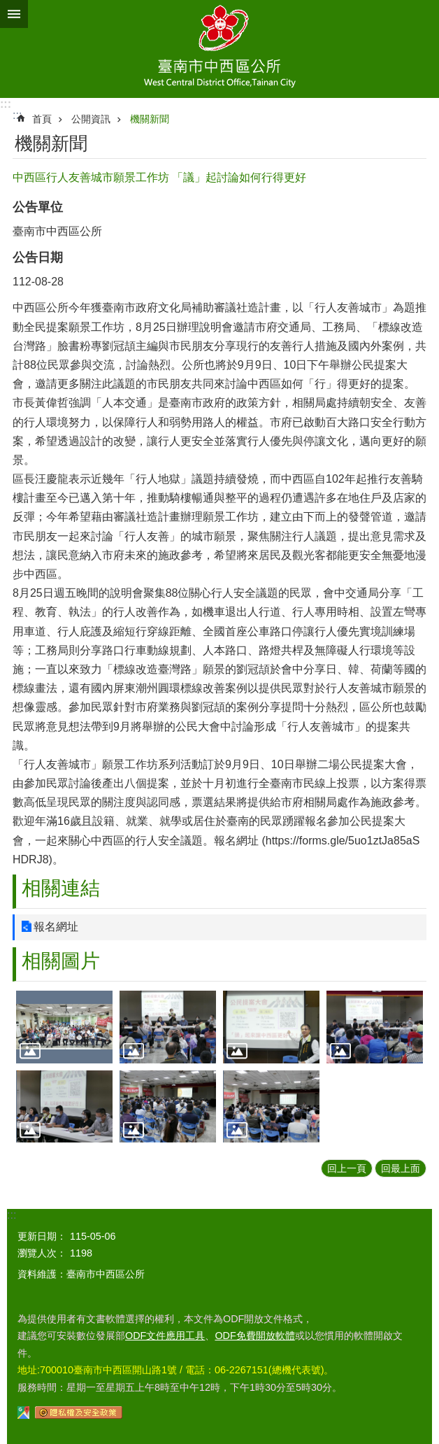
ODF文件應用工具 (165, 1335)
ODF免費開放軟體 (254, 1335)
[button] (64, 1027)
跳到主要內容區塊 (7, 7)
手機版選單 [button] (14, 14)
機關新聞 (149, 119)
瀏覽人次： (41, 1253)
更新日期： (41, 1236)
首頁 (42, 119)
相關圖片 (61, 961)
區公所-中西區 (219, 49)
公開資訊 (90, 119)
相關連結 (61, 888)
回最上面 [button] (400, 1168)
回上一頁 (346, 1168)
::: (5, 104)
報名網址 (56, 927)
